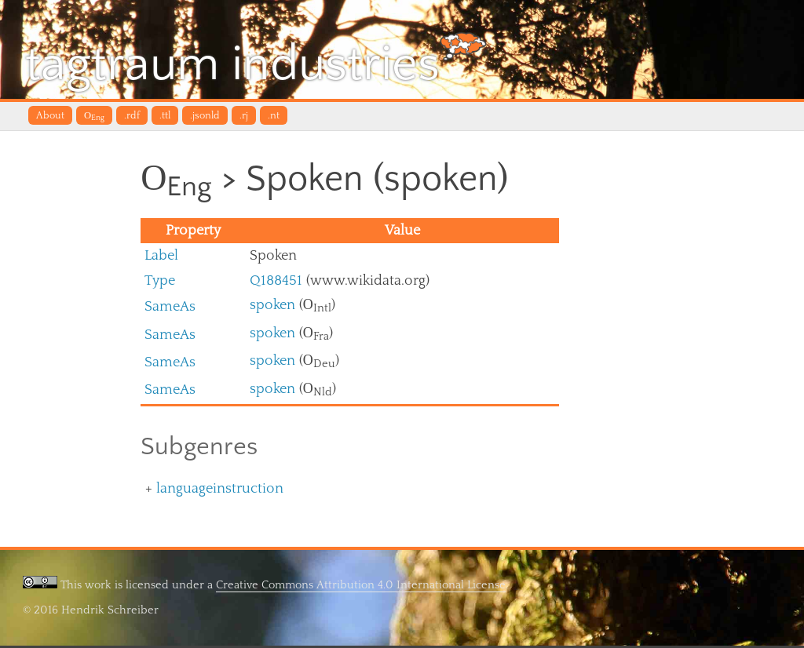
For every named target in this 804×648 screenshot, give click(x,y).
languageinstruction (219, 490)
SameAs (170, 308)
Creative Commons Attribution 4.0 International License (361, 587)
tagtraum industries (260, 62)
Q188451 (276, 282)
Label (161, 257)
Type (159, 282)
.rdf (132, 116)
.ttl (164, 116)
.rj (243, 116)
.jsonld (205, 116)
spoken (272, 307)
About (50, 116)
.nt (274, 116)
